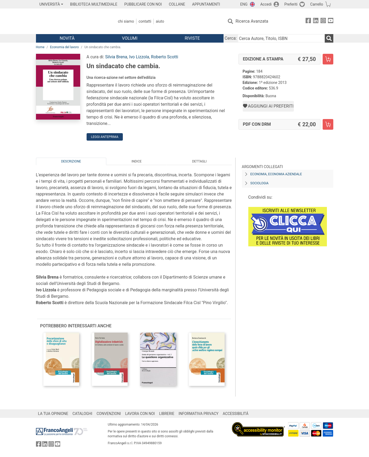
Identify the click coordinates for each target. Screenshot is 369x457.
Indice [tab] (137, 161)
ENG (244, 4)
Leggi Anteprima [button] (105, 137)
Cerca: (231, 38)
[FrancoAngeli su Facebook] (308, 21)
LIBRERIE (166, 413)
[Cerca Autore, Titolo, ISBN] (281, 38)
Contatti (145, 21)
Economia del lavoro (64, 47)
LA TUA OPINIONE (53, 413)
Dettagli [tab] (199, 161)
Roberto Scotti (164, 56)
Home (40, 47)
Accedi (266, 4)
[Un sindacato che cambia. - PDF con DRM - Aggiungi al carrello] (328, 124)
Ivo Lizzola (139, 56)
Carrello (316, 4)
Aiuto (160, 21)
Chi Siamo (126, 21)
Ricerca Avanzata (252, 21)
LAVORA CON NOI (140, 413)
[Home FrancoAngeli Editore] (71, 21)
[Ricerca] (329, 38)
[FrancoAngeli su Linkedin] (315, 21)
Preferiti (290, 4)
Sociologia (259, 183)
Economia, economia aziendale (276, 174)
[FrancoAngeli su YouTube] (330, 21)
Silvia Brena (116, 56)
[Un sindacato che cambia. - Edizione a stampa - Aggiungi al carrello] (328, 59)
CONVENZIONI (108, 413)
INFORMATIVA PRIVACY (198, 413)
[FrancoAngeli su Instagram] (323, 21)
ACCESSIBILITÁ (235, 413)
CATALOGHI (82, 413)
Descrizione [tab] (71, 161)
